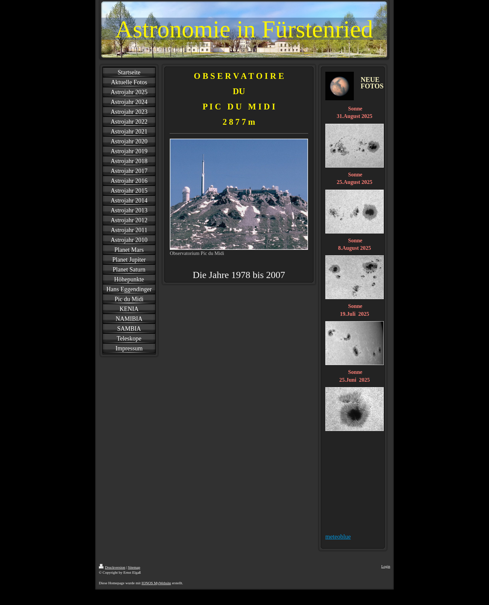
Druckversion (112, 567)
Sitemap (134, 567)
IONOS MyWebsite (156, 583)
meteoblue (338, 536)
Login (385, 566)
